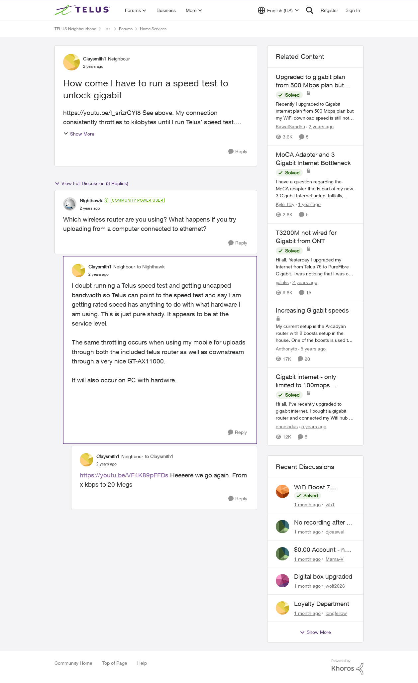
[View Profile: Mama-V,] (282, 553)
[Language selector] (278, 10)
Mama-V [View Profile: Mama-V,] (335, 558)
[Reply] (238, 151)
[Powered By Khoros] (348, 667)
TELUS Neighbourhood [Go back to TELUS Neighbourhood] (75, 28)
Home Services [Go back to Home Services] (153, 28)
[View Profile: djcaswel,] (282, 526)
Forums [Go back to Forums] (126, 28)
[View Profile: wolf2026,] (282, 580)
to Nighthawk (150, 266)
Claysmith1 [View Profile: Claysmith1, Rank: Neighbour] (94, 58)
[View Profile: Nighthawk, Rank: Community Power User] (69, 204)
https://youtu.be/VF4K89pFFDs (124, 475)
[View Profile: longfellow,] (282, 608)
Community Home (73, 663)
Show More (78, 134)
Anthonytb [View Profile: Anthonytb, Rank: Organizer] (286, 348)
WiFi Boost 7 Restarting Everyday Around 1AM (322, 487)
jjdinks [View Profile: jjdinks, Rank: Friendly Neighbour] (282, 282)
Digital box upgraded (323, 576)
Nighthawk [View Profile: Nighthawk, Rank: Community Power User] (91, 200)
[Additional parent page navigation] (108, 29)
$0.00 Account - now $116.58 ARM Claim (323, 550)
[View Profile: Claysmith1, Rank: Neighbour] (71, 62)
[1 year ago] (308, 204)
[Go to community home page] (83, 10)
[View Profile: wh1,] (282, 491)
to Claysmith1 (159, 456)
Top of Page (114, 663)
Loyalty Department (321, 603)
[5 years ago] (312, 348)
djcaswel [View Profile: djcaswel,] (335, 532)
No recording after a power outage (322, 523)
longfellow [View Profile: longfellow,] (336, 613)
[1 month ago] (307, 504)
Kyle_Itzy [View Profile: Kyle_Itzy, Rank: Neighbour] (285, 204)
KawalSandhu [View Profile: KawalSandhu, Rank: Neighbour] (290, 126)
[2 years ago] (320, 126)
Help (142, 663)
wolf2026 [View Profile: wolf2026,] (335, 586)
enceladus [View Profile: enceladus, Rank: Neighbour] (287, 426)
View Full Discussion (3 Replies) (91, 183)
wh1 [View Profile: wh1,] (330, 504)
